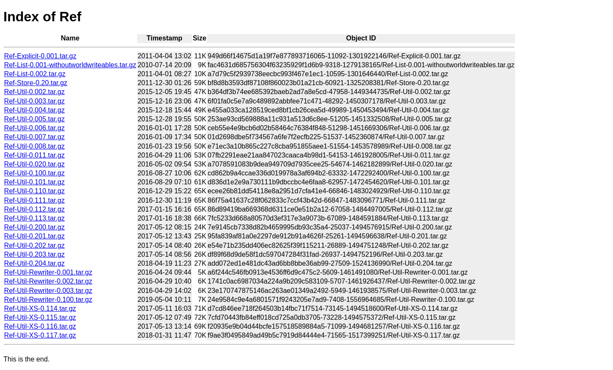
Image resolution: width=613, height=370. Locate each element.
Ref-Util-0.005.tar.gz (34, 119)
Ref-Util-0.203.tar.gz (34, 254)
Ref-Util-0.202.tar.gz (34, 245)
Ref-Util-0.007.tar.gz (34, 137)
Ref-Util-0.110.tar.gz (34, 191)
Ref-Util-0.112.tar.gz (34, 209)
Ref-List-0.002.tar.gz (35, 73)
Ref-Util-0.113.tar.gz (34, 218)
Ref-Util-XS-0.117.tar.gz (40, 335)
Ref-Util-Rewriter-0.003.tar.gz (48, 290)
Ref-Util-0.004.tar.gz (34, 110)
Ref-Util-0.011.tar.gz (34, 155)
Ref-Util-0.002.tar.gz (34, 91)
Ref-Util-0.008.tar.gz (34, 146)
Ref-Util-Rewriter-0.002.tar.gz (48, 281)
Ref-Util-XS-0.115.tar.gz (40, 317)
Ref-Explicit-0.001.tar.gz (40, 56)
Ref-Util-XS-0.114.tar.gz (40, 308)
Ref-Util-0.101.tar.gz (34, 182)
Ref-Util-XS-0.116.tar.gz (40, 326)
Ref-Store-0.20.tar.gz (36, 82)
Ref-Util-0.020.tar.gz (34, 164)
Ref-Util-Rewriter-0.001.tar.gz (48, 272)
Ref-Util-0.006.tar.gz (34, 128)
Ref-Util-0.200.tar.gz (34, 227)
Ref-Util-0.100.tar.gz (34, 173)
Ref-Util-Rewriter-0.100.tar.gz (48, 299)
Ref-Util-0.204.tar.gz (34, 263)
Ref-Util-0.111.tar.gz (34, 200)
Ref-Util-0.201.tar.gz (34, 236)
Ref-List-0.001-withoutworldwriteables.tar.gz (70, 65)
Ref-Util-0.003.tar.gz (34, 101)
